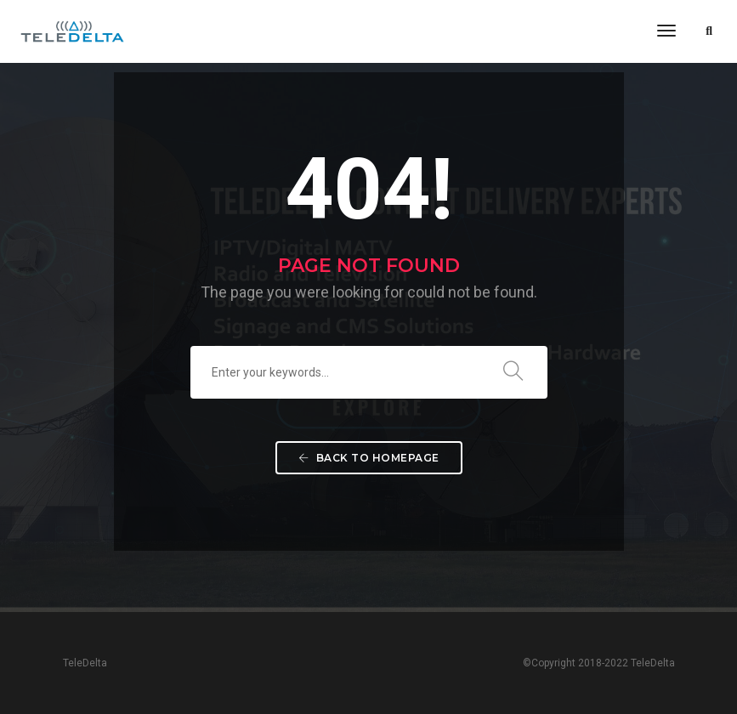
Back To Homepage (368, 457)
